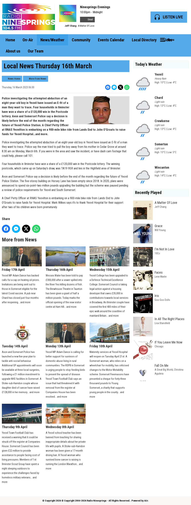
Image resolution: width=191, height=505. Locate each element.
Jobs (168, 40)
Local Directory (144, 40)
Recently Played (148, 192)
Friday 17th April (22, 259)
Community (81, 40)
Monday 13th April (66, 335)
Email (87, 19)
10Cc (157, 253)
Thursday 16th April (66, 259)
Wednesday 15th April (109, 259)
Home (10, 40)
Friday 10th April (109, 335)
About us (13, 51)
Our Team (35, 51)
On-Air (28, 40)
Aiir (146, 500)
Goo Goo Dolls (162, 299)
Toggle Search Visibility (183, 39)
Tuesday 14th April (22, 335)
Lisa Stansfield (162, 323)
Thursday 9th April (22, 416)
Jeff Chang (70, 25)
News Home (14, 78)
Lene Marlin (161, 276)
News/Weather (52, 40)
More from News (37, 78)
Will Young (160, 230)
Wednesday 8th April (66, 416)
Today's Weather (148, 64)
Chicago (159, 346)
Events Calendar (111, 40)
